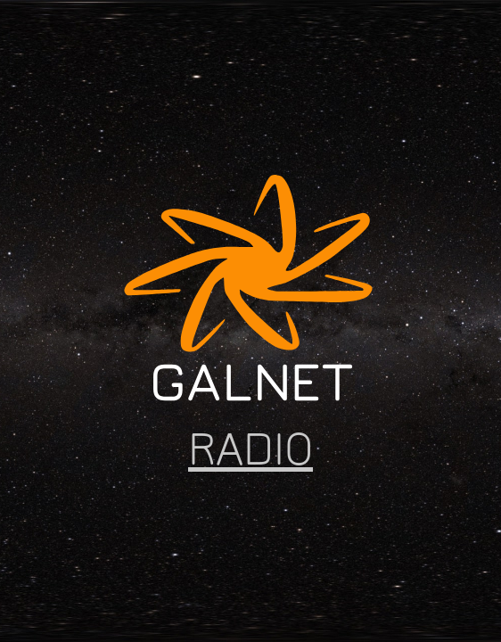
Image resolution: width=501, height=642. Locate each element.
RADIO (250, 449)
